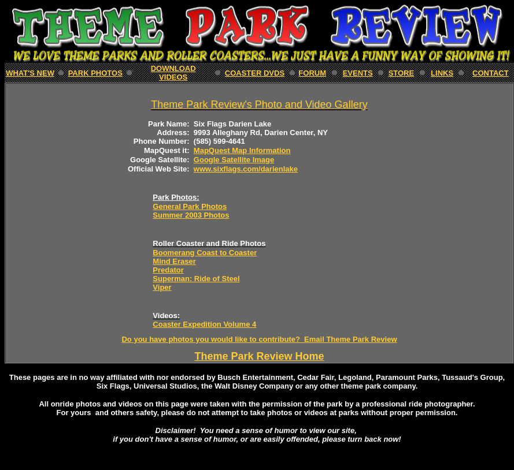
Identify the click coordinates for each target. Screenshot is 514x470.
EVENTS (358, 73)
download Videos (173, 72)
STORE (402, 73)
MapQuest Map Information (242, 150)
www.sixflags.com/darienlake (246, 169)
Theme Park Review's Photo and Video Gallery (259, 104)
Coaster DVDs (254, 73)
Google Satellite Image (234, 159)
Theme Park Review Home (259, 356)
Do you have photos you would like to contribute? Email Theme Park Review (259, 339)
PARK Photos (95, 73)
